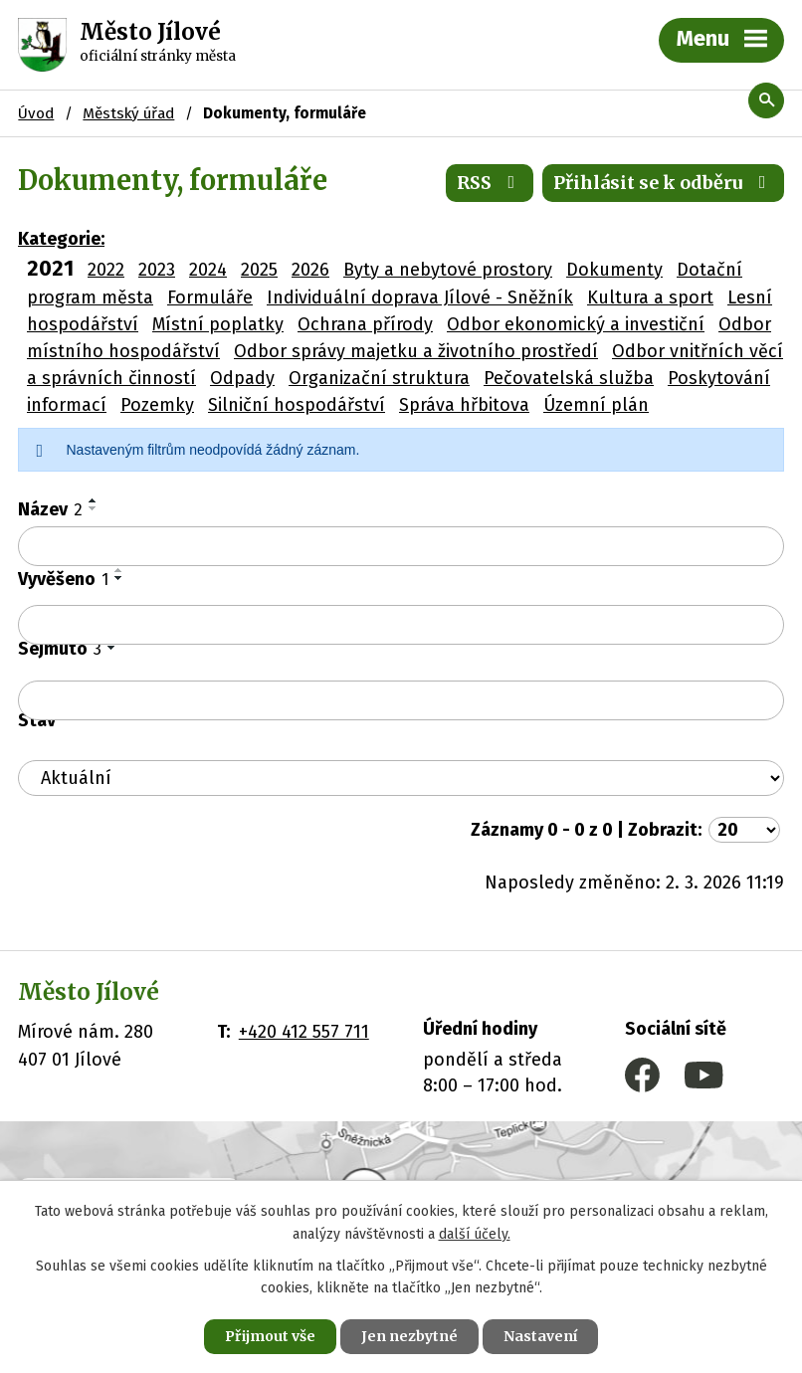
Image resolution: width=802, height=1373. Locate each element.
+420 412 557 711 (304, 1032)
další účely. (474, 1234)
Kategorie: (61, 239)
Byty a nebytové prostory (447, 270)
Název (50, 509)
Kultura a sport (650, 297)
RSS (490, 182)
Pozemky (157, 405)
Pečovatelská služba (569, 378)
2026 (310, 270)
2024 (208, 270)
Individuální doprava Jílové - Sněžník (420, 297)
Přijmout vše (270, 1336)
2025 (259, 270)
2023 (156, 270)
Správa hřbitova (464, 405)
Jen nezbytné (409, 1336)
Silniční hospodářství (296, 405)
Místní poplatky (218, 324)
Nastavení (540, 1336)
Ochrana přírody (365, 324)
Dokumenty (614, 270)
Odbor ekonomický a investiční (575, 324)
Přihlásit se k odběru (663, 182)
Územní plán (596, 405)
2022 (106, 270)
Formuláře (210, 297)
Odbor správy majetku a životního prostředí (416, 351)
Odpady (242, 378)
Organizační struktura (379, 378)
